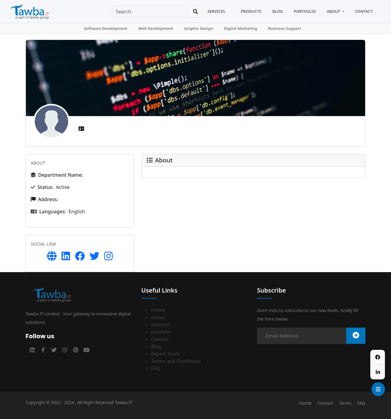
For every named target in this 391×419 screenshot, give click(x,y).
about (157, 317)
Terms (345, 403)
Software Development (105, 28)
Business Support (284, 28)
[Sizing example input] (150, 11)
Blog (277, 11)
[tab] (82, 128)
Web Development (155, 28)
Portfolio (305, 11)
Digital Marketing (240, 28)
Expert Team (165, 353)
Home (158, 310)
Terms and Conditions (176, 361)
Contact (364, 11)
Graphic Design (198, 28)
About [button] (334, 11)
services (160, 324)
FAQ (155, 368)
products (251, 11)
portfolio (161, 331)
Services (216, 11)
